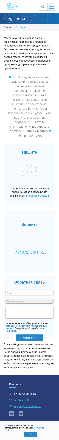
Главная (8, 27)
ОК (30, 434)
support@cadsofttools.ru (27, 406)
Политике (11, 331)
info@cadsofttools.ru (37, 195)
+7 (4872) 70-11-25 (25, 393)
